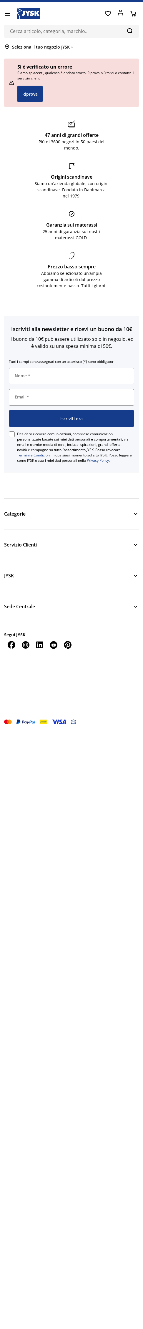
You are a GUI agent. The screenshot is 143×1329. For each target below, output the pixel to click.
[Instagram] (25, 645)
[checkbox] (12, 434)
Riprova (30, 94)
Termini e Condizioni (34, 455)
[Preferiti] (107, 13)
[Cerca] (129, 30)
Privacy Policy (98, 460)
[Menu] (7, 13)
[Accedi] (120, 13)
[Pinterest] (68, 645)
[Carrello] (133, 13)
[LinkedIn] (39, 645)
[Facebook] (11, 645)
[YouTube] (53, 645)
